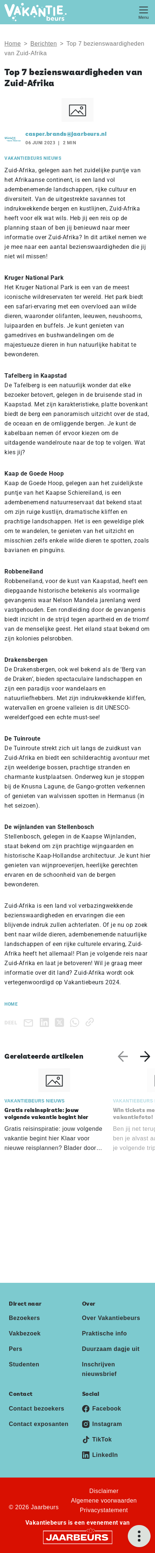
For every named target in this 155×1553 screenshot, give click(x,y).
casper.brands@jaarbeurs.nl (65, 134)
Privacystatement (104, 1510)
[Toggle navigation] (144, 12)
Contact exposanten (38, 1424)
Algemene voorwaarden (104, 1500)
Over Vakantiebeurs (111, 1318)
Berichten (44, 43)
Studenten (24, 1364)
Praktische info (104, 1333)
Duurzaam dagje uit (111, 1349)
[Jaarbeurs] (77, 1536)
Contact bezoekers (36, 1408)
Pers (15, 1349)
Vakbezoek (24, 1333)
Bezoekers (24, 1318)
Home (12, 43)
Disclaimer (104, 1491)
